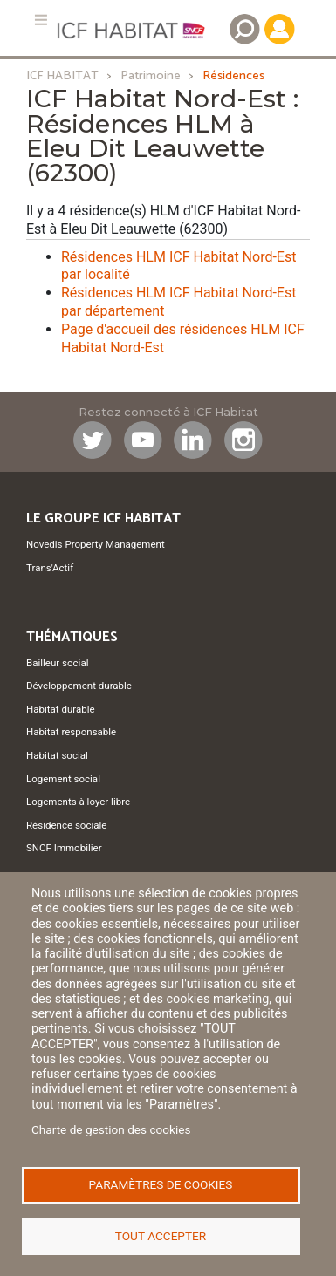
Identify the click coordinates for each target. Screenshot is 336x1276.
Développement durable (79, 685)
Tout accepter (160, 1236)
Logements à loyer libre (78, 801)
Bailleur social (57, 663)
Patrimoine (150, 75)
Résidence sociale (66, 825)
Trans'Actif (49, 568)
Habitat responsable (71, 732)
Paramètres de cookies (161, 1184)
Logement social (63, 779)
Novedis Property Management (95, 544)
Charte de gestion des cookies (111, 1129)
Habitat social (57, 755)
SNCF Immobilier (64, 848)
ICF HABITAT (62, 75)
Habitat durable (60, 709)
